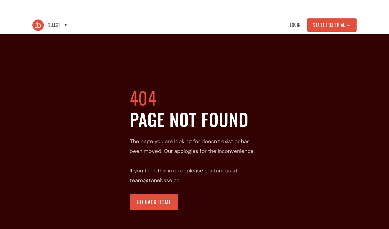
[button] (58, 25)
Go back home (154, 202)
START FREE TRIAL (332, 25)
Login (295, 25)
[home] (38, 25)
